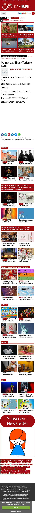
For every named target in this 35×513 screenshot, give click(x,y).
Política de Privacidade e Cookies (16, 486)
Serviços (3, 469)
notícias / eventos (14, 20)
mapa (21, 20)
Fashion (4, 342)
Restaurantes (12, 227)
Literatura (11, 190)
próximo (23, 58)
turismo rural (15, 18)
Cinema (20, 187)
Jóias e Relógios (20, 469)
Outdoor (4, 305)
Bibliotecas (4, 462)
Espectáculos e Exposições (9, 471)
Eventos (4, 148)
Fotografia (13, 187)
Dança (31, 187)
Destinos (26, 267)
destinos (22, 18)
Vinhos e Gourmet (13, 229)
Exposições (19, 190)
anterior (30, 56)
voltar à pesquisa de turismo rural (10, 58)
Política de (16, 511)
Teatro (25, 187)
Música (4, 190)
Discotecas (21, 460)
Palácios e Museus (15, 462)
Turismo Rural (17, 267)
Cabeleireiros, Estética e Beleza (19, 467)
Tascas (4, 229)
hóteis (9, 18)
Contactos (4, 486)
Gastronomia (24, 229)
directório (6, 20)
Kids (3, 380)
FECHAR (16, 508)
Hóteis (9, 267)
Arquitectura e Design (14, 185)
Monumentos (26, 462)
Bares (15, 460)
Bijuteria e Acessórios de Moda (19, 473)
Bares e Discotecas (23, 227)
